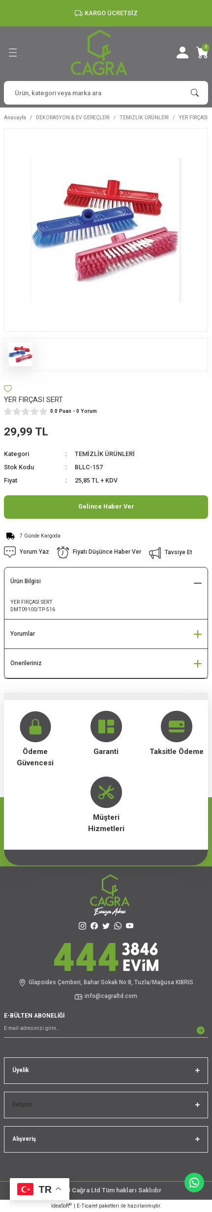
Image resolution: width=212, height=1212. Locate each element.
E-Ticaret (87, 1206)
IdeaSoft (61, 1205)
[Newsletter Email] (106, 1030)
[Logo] (99, 52)
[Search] (106, 93)
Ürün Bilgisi (25, 581)
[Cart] (202, 52)
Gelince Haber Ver (106, 506)
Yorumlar (22, 633)
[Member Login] (182, 52)
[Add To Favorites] (8, 389)
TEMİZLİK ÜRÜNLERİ (105, 454)
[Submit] (200, 1030)
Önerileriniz (26, 663)
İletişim (22, 1104)
